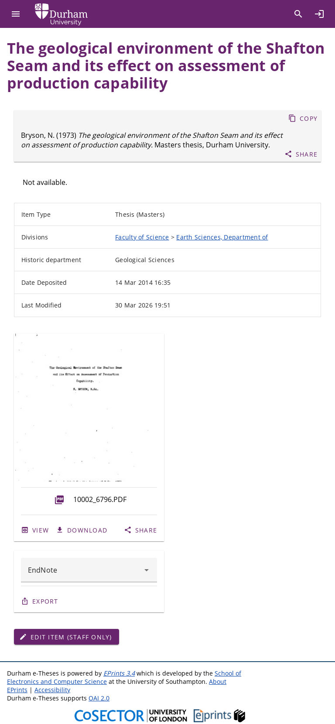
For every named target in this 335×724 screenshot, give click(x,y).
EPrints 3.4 (119, 673)
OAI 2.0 (99, 698)
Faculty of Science (142, 237)
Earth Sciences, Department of (222, 237)
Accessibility (52, 690)
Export (45, 601)
